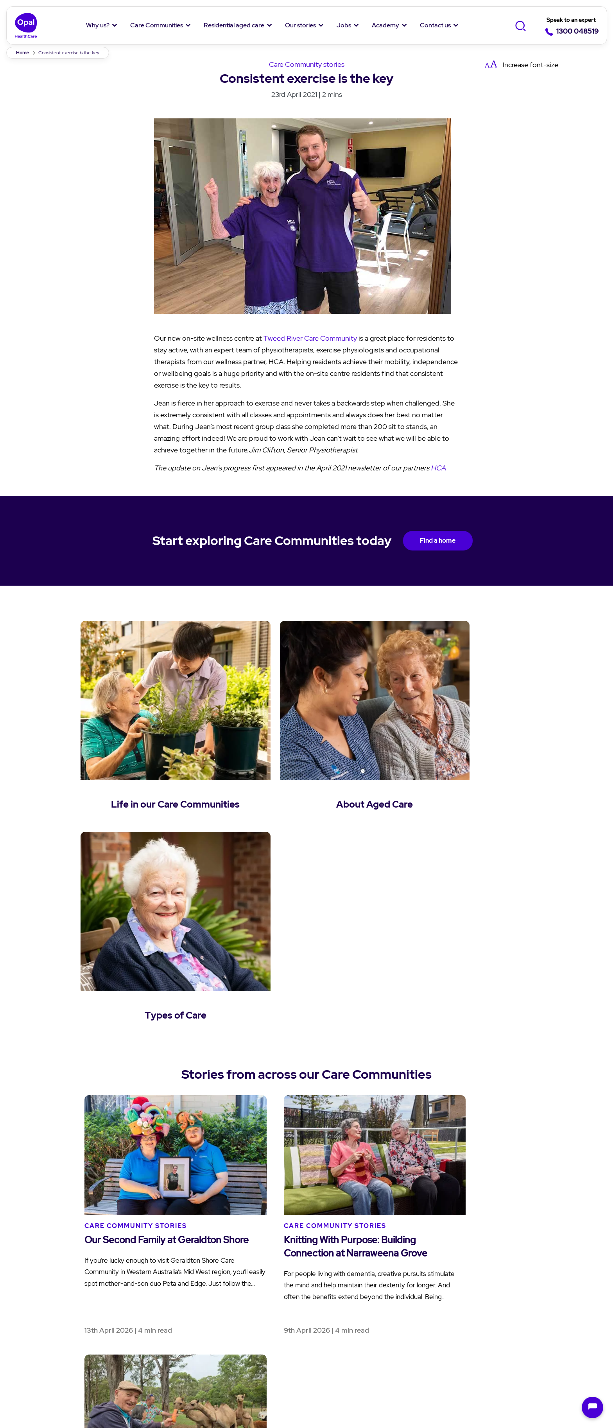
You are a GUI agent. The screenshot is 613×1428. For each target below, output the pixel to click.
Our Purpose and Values (70, 1285)
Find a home (437, 540)
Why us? (97, 25)
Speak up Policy (198, 1366)
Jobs (344, 25)
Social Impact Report (65, 1332)
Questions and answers (254, 1301)
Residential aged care (234, 25)
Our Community (58, 1301)
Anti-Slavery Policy (379, 1366)
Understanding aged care (257, 1270)
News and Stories (337, 1270)
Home (22, 53)
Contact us (435, 25)
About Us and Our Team (70, 1270)
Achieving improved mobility (209, 1396)
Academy (385, 25)
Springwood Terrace (125, 1396)
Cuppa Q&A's (331, 1301)
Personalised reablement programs (316, 1396)
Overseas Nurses (429, 1332)
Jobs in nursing (427, 1301)
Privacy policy (47, 1366)
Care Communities (156, 25)
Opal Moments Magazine (349, 1285)
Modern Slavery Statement (286, 1366)
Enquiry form (515, 1270)
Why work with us (430, 1285)
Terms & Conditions (121, 1366)
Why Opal (50, 1250)
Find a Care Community (162, 1270)
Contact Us (515, 1250)
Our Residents (55, 1317)
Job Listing (421, 1270)
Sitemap (443, 1366)
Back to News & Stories (306, 1124)
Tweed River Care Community (310, 338)
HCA (438, 467)
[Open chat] (592, 1407)
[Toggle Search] (520, 26)
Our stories (300, 25)
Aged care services (247, 1285)
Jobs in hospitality (432, 1317)
